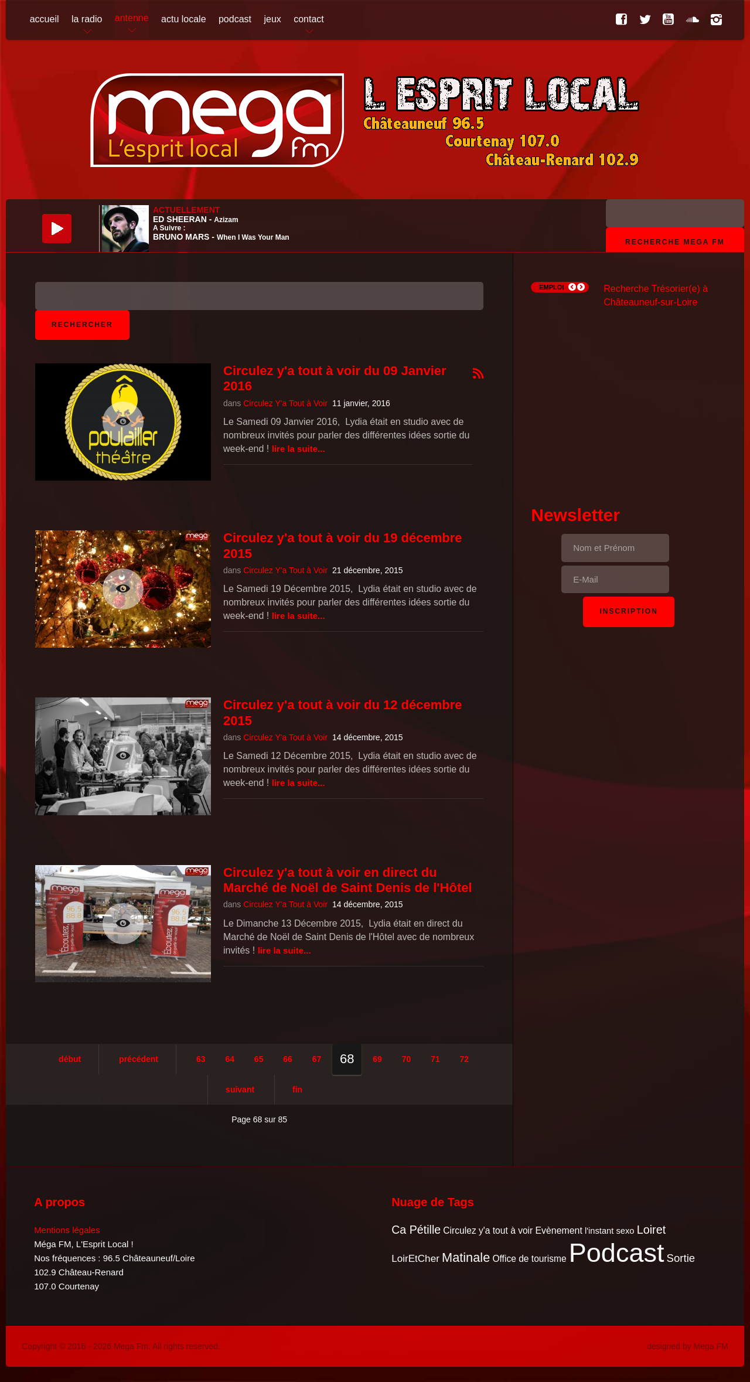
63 (201, 1059)
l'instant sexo (609, 1230)
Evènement (558, 1230)
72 (464, 1059)
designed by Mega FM (687, 1346)
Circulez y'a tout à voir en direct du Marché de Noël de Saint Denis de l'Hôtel (347, 880)
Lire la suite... (298, 449)
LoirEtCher (415, 1258)
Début (70, 1059)
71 (435, 1059)
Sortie (681, 1258)
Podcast (616, 1253)
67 (317, 1059)
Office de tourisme (529, 1259)
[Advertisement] (629, 396)
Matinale (466, 1257)
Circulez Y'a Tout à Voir (285, 403)
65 (259, 1059)
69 (377, 1059)
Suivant (240, 1089)
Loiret (651, 1229)
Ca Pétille (416, 1229)
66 (287, 1059)
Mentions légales (67, 1230)
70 (406, 1059)
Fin (297, 1089)
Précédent (138, 1059)
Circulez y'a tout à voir (488, 1230)
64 (229, 1059)
